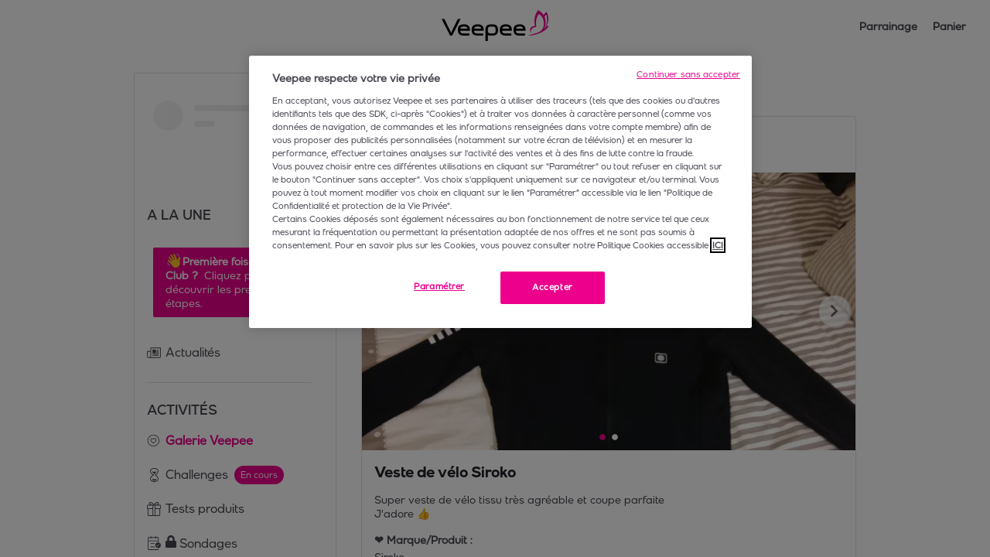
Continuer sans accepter (688, 74)
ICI (717, 245)
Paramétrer (439, 286)
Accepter (552, 287)
